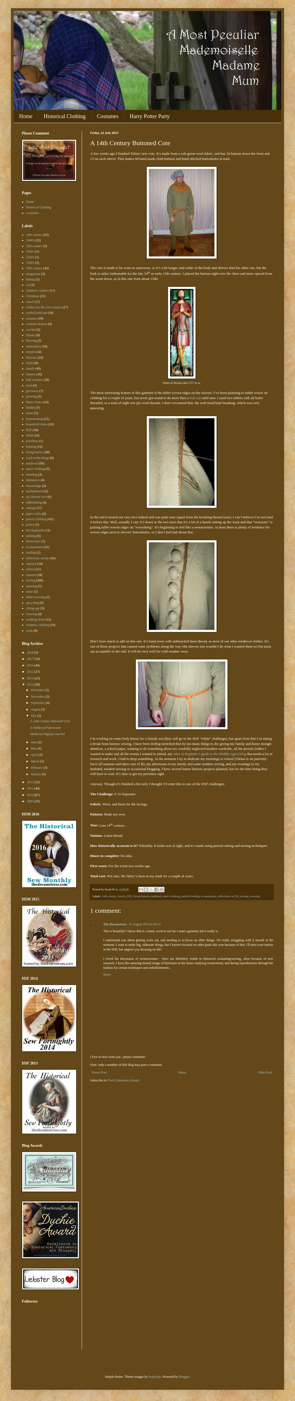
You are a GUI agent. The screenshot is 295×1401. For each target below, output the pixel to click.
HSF (129, 896)
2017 (30, 659)
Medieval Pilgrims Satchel (47, 734)
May (34, 748)
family (121, 896)
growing (31, 396)
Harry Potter (34, 402)
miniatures (33, 480)
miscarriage (33, 486)
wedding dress (35, 619)
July (34, 716)
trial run (195, 398)
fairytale (31, 357)
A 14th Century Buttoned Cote (50, 721)
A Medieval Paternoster (45, 728)
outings (31, 508)
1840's (30, 240)
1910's (30, 251)
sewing (244, 896)
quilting (31, 536)
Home (26, 116)
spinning (31, 586)
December (38, 690)
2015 (30, 672)
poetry (30, 525)
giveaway (32, 391)
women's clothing (37, 625)
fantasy (31, 374)
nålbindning (34, 502)
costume (31, 318)
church (30, 302)
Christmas (32, 296)
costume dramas (36, 324)
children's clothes (37, 291)
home (29, 413)
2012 (30, 782)
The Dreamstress (115, 924)
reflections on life (228, 896)
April (35, 755)
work (29, 631)
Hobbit (30, 408)
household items (36, 424)
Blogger (184, 1377)
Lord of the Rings (37, 458)
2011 (30, 788)
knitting (31, 447)
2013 (30, 684)
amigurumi (33, 274)
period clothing (191, 896)
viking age (33, 608)
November (38, 696)
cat (28, 285)
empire (30, 352)
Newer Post (99, 1072)
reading (31, 552)
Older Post (265, 1072)
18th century (34, 246)
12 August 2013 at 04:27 (145, 924)
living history (141, 896)
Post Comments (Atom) (123, 1080)
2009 (30, 801)
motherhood (34, 491)
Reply (107, 974)
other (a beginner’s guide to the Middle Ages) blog (209, 754)
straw (29, 591)
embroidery (33, 346)
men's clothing (171, 896)
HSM (29, 435)
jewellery (32, 441)
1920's (30, 257)
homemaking (34, 419)
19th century (34, 268)
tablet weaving (35, 597)
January (36, 774)
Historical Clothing (65, 116)
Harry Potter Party (150, 116)
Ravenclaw (33, 541)
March (35, 761)
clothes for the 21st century (44, 307)
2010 (30, 795)
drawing (31, 341)
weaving (255, 896)
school (30, 569)
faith (29, 363)
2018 (30, 652)
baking (30, 279)
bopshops (155, 1377)
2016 (30, 665)
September (38, 703)
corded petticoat (36, 313)
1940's (30, 263)
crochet (31, 330)
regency (31, 564)
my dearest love (36, 497)
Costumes (108, 116)
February (37, 768)
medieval (156, 896)
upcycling (32, 603)
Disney (30, 335)
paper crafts (33, 514)
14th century (109, 896)
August (36, 709)
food (29, 385)
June (34, 742)
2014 (30, 678)
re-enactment (208, 896)
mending (31, 474)
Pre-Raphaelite (35, 530)
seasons (31, 575)
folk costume (34, 380)
